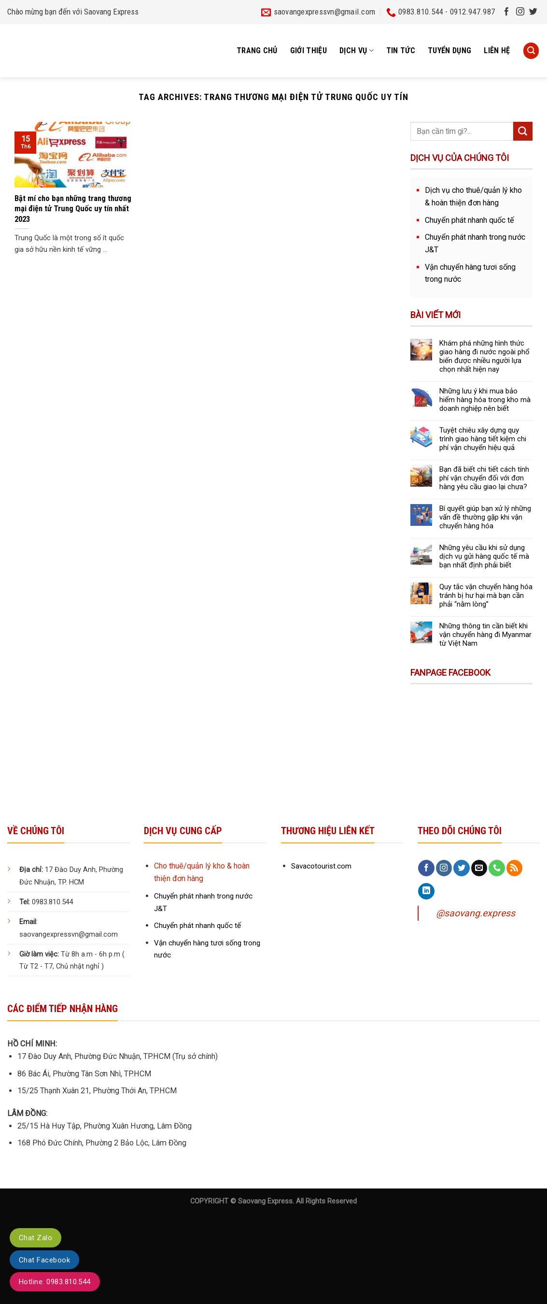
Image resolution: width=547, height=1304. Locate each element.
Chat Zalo (35, 1237)
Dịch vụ (356, 51)
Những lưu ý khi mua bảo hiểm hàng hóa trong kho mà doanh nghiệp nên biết (485, 400)
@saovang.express (475, 913)
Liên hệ (497, 50)
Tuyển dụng (449, 50)
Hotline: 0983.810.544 (55, 1281)
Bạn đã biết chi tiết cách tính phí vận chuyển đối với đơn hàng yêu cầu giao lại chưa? (484, 478)
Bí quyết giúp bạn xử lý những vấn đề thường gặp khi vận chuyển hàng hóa (485, 517)
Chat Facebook (44, 1260)
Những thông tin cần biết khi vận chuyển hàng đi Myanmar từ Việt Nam (485, 635)
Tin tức (400, 50)
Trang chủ (257, 50)
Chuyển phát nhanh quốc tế (469, 220)
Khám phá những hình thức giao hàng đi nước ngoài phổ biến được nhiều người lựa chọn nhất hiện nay (484, 356)
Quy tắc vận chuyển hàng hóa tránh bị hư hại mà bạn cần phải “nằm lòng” (486, 595)
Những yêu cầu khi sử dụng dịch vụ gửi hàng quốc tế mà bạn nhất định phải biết (484, 556)
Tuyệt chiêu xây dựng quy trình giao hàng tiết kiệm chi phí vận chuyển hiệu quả (482, 439)
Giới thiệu (308, 50)
